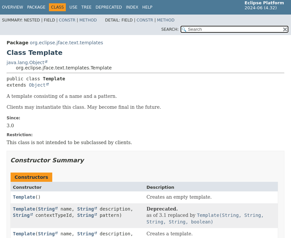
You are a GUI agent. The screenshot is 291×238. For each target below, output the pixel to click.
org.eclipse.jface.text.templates (66, 42)
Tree (86, 7)
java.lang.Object (25, 62)
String (46, 209)
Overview (12, 7)
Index (132, 7)
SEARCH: (170, 29)
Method (88, 20)
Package (36, 7)
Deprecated (109, 7)
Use (73, 7)
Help (147, 7)
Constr (67, 20)
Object (37, 85)
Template (24, 197)
